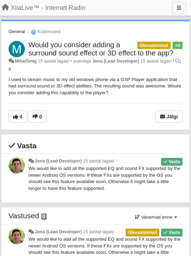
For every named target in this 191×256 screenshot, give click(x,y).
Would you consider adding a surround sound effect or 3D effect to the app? (100, 49)
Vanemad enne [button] (156, 217)
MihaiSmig (26, 61)
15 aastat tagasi (98, 161)
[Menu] (179, 8)
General (17, 31)
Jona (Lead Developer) (115, 61)
